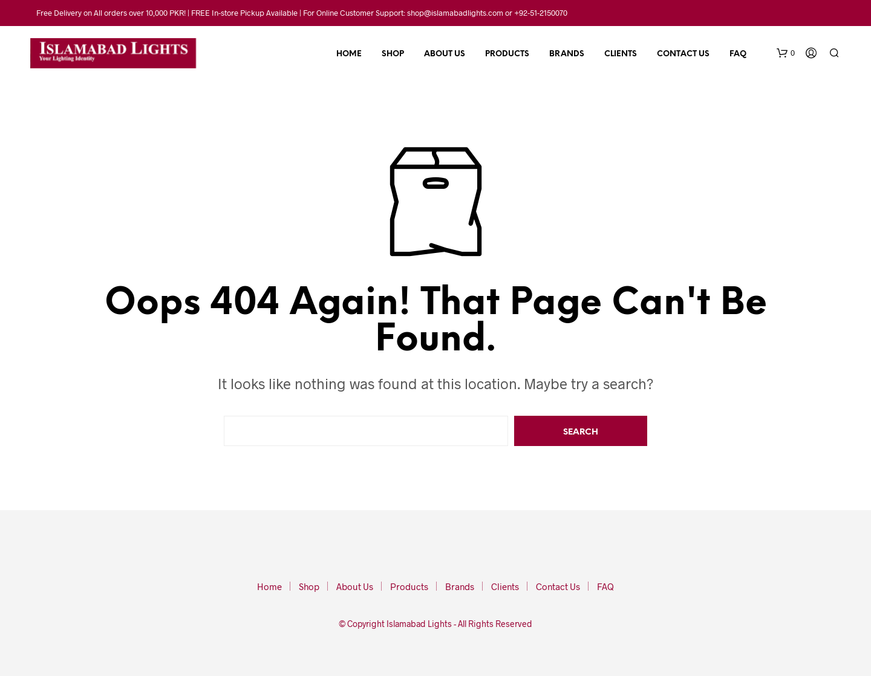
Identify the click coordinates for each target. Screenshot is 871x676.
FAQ (737, 54)
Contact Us (683, 54)
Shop (393, 54)
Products (507, 54)
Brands (566, 54)
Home (349, 54)
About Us (444, 54)
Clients (620, 54)
